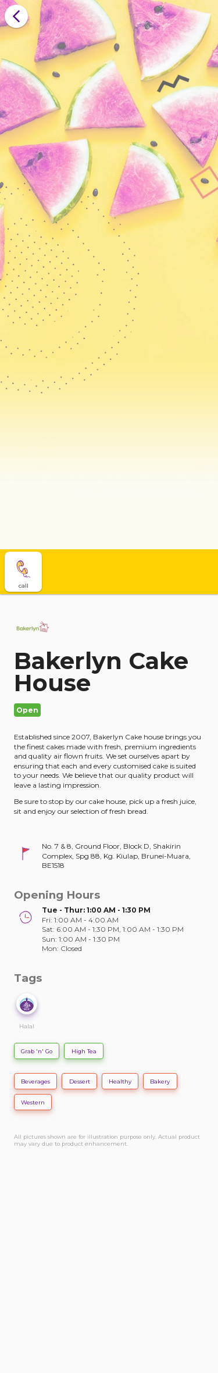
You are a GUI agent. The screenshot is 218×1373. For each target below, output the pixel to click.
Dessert (79, 1081)
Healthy (120, 1081)
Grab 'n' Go (36, 1051)
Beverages (35, 1081)
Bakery (160, 1081)
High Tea (84, 1051)
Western (33, 1102)
